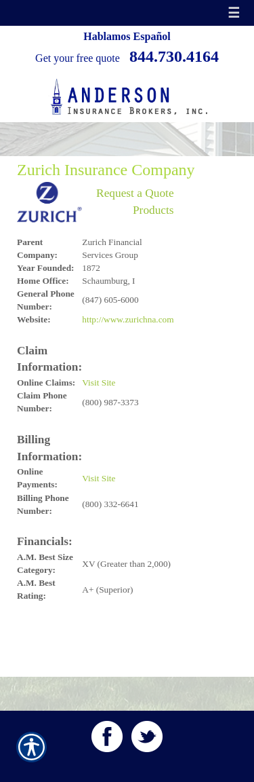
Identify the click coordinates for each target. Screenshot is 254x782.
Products (153, 210)
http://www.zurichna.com (127, 319)
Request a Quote (135, 193)
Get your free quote (77, 58)
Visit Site (98, 382)
